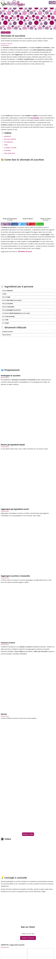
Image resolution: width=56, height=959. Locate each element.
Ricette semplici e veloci (12, 3)
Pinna (32, 224)
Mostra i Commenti (28, 938)
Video (6, 145)
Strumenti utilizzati (10, 139)
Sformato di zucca (25, 251)
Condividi (14, 224)
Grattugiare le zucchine (10, 376)
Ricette (3, 32)
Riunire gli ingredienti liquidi (13, 445)
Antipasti (8, 32)
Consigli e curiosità (10, 147)
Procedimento (8, 142)
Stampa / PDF (6, 224)
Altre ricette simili (9, 153)
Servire (4, 714)
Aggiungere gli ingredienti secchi (15, 509)
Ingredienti (7, 136)
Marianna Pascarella (7, 43)
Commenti (7, 150)
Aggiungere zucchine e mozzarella (15, 576)
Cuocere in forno (8, 643)
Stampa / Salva (28, 834)
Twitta (24, 224)
